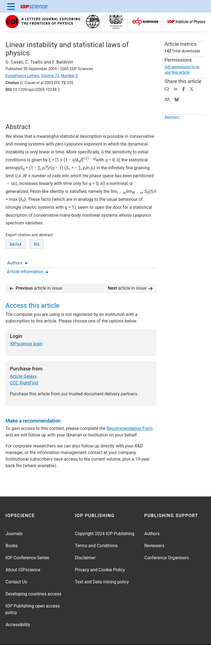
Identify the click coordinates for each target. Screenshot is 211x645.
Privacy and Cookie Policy (100, 552)
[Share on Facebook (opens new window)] (183, 88)
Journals (14, 516)
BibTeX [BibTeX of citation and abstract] (16, 252)
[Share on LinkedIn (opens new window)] (175, 88)
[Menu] (10, 6)
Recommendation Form (129, 411)
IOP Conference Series (27, 540)
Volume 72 (50, 75)
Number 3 (69, 75)
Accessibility (17, 607)
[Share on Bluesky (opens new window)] (176, 99)
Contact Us (16, 564)
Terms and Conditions (96, 528)
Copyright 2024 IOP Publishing (104, 516)
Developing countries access (33, 577)
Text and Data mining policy (102, 564)
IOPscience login (26, 326)
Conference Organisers (166, 540)
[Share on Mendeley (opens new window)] (167, 99)
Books (11, 528)
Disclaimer (85, 540)
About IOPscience (22, 552)
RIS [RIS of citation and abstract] (37, 252)
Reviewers (154, 528)
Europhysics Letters (22, 75)
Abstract (172, 117)
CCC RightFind (24, 366)
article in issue (36, 271)
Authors (17, 104)
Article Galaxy (23, 359)
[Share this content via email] (167, 88)
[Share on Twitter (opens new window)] (191, 88)
